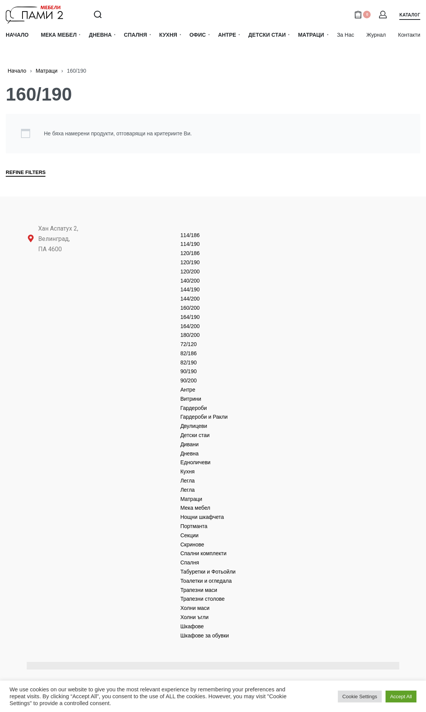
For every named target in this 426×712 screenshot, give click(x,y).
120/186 (190, 253)
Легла (187, 481)
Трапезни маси (198, 590)
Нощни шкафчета (202, 517)
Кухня (187, 471)
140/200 (190, 281)
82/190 (188, 362)
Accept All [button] (401, 696)
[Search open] (98, 14)
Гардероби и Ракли (204, 417)
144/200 (190, 299)
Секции (189, 535)
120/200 (190, 271)
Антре (187, 390)
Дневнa (189, 453)
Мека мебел (195, 508)
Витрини (190, 399)
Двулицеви (193, 426)
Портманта (193, 526)
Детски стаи (195, 435)
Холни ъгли (194, 617)
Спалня (189, 562)
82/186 (188, 353)
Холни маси (195, 608)
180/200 (190, 335)
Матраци (46, 71)
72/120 (188, 344)
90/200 (188, 380)
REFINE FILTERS (25, 172)
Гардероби (193, 408)
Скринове (192, 544)
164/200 (190, 326)
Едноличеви (195, 462)
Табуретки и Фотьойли (208, 572)
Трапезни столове (202, 599)
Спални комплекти (203, 553)
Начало (17, 71)
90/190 (188, 371)
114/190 (190, 244)
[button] (409, 16)
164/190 (190, 317)
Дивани (189, 444)
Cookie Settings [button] (359, 696)
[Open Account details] (383, 14)
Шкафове (191, 626)
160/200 (190, 308)
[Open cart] (362, 14)
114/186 (190, 235)
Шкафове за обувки (204, 635)
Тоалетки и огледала (206, 581)
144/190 (190, 289)
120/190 (190, 262)
